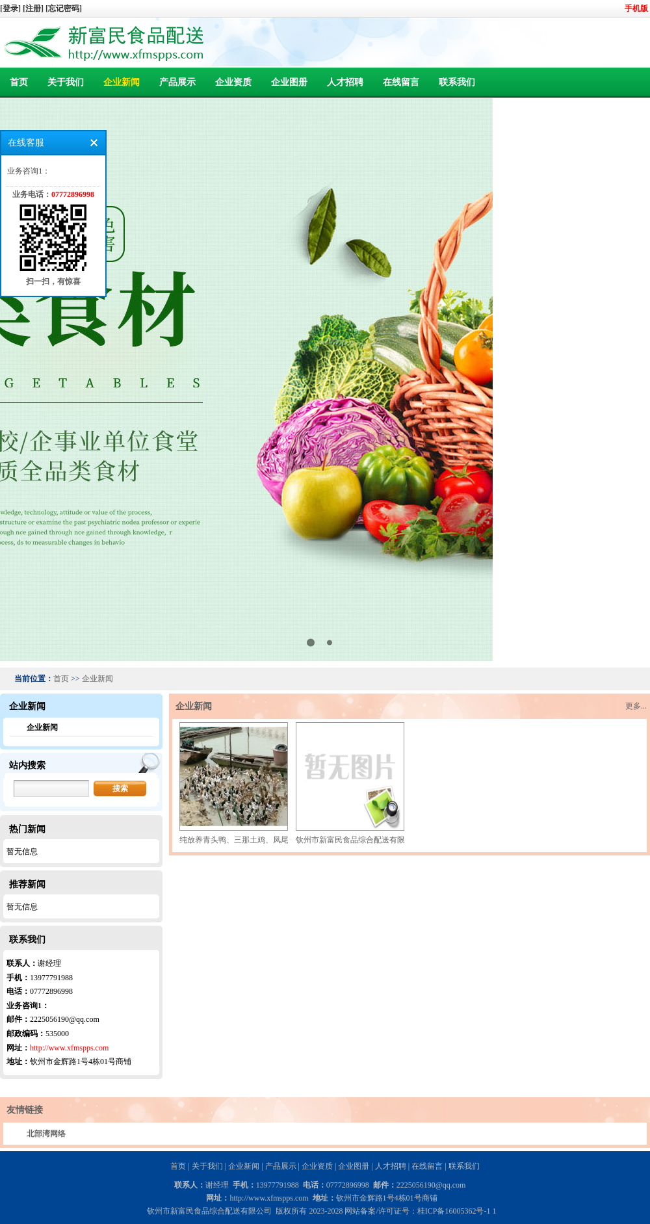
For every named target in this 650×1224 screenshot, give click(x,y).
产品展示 (177, 82)
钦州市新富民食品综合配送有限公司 (358, 839)
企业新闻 (121, 82)
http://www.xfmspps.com (69, 1047)
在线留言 (401, 82)
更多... (636, 705)
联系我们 (457, 82)
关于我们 (65, 82)
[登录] (11, 8)
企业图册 (289, 82)
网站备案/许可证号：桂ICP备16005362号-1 (417, 1211)
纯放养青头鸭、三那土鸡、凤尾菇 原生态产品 (258, 839)
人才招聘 (345, 82)
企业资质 (233, 82)
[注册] (34, 8)
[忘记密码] (64, 8)
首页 (19, 82)
